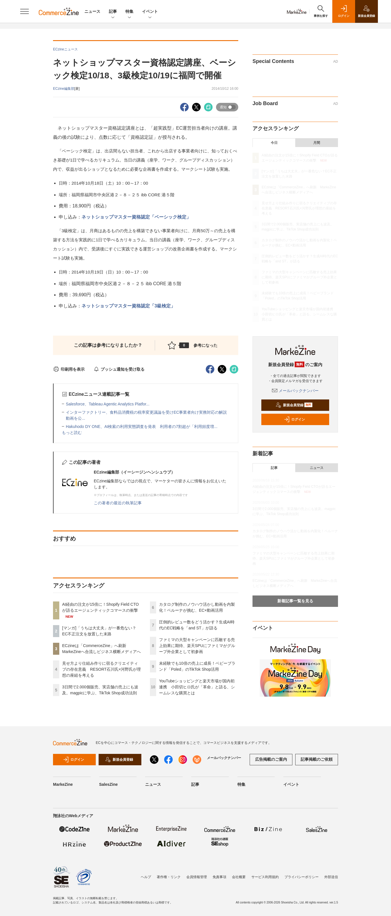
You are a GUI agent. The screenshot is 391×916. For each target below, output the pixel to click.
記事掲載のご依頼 (317, 759)
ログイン (294, 419)
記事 (113, 12)
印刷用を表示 (69, 369)
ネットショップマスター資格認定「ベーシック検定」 (136, 217)
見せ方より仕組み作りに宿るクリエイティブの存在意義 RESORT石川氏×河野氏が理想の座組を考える (101, 669)
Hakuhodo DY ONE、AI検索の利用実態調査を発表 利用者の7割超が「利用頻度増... (141, 426)
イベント (150, 12)
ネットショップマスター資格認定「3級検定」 (129, 305)
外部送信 (331, 877)
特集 (129, 12)
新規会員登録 (294, 405)
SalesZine (108, 784)
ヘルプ (146, 877)
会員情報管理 (196, 877)
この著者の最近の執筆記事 (118, 503)
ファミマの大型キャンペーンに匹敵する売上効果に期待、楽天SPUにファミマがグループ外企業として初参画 (197, 645)
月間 (316, 143)
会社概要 (239, 877)
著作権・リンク (169, 877)
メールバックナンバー (295, 390)
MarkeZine (63, 784)
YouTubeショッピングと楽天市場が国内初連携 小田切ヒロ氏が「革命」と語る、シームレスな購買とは (197, 687)
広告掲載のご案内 (271, 759)
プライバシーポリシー (301, 877)
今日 (274, 143)
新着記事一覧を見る (295, 601)
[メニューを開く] (24, 11)
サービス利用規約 (265, 877)
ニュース (92, 11)
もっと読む (72, 432)
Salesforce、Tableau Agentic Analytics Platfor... (107, 404)
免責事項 (219, 877)
